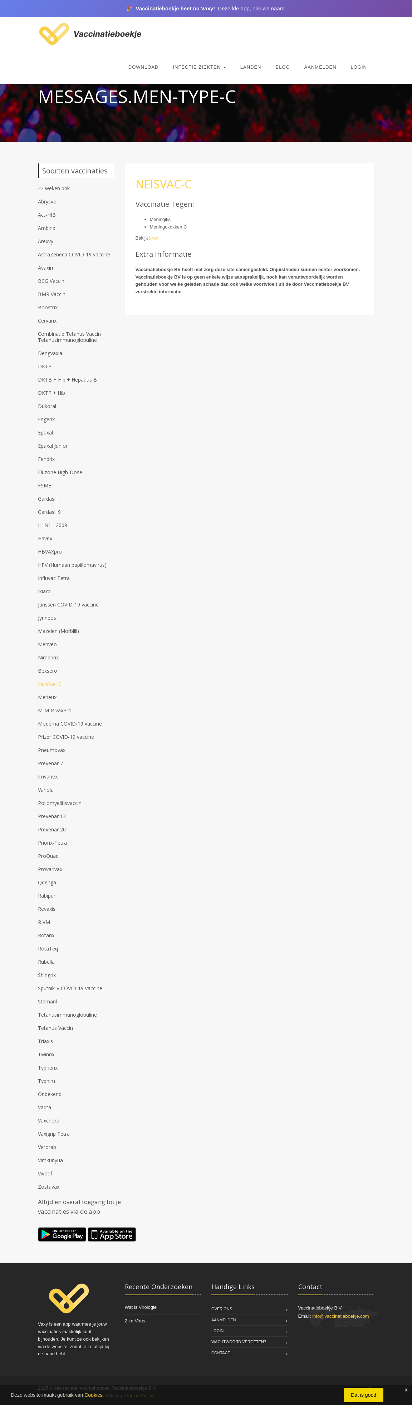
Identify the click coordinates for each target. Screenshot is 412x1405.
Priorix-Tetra (52, 842)
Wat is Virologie (141, 1307)
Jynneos (47, 617)
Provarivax (50, 869)
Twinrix (46, 1054)
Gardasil (47, 498)
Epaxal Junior (53, 445)
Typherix (48, 1067)
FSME (44, 485)
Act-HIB (47, 214)
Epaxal (45, 432)
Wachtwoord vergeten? (238, 1342)
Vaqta (44, 1107)
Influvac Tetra (54, 578)
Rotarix (46, 935)
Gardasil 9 (49, 512)
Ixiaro (44, 591)
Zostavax (48, 1186)
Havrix (45, 538)
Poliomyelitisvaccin (60, 803)
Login (359, 67)
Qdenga (47, 882)
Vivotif (45, 1173)
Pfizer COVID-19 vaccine (66, 736)
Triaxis (45, 1041)
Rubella (46, 961)
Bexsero (47, 670)
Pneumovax (51, 750)
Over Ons (221, 1309)
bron (153, 238)
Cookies (93, 1395)
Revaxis (46, 908)
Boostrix (48, 307)
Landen (250, 67)
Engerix (46, 419)
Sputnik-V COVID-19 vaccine (70, 988)
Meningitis (160, 219)
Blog (282, 67)
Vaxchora (48, 1120)
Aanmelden (320, 67)
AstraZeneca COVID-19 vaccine (74, 254)
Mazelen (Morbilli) (58, 631)
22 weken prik (54, 188)
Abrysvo (47, 201)
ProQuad (48, 856)
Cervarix (47, 320)
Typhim (46, 1080)
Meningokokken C (168, 227)
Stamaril (47, 1001)
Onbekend (50, 1094)
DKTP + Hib (51, 392)
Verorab (47, 1147)
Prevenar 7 (50, 763)
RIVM (44, 922)
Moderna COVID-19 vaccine (70, 723)
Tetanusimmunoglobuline (67, 1014)
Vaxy (207, 8)
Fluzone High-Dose (60, 472)
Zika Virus (135, 1320)
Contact (220, 1353)
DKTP (45, 366)
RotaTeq (48, 948)
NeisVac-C (50, 684)
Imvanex (48, 776)
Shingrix (47, 975)
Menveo (47, 644)
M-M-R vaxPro (55, 710)
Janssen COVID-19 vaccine (68, 604)
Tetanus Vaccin (55, 1028)
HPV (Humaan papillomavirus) (72, 564)
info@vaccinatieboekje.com (340, 1316)
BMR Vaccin (51, 294)
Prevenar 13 (52, 816)
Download (143, 67)
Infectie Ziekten (199, 67)
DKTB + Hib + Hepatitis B (67, 379)
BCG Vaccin (51, 280)
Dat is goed (363, 1395)
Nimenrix (48, 657)
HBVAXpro (50, 551)
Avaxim (46, 267)
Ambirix (46, 228)
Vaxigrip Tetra (54, 1133)
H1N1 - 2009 (52, 525)
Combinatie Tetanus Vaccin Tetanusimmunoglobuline (69, 336)
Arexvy (45, 241)
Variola (46, 789)
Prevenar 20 (52, 829)
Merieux (47, 697)
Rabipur (46, 895)
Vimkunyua (50, 1160)
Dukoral (47, 406)
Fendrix (46, 459)
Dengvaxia (50, 353)
